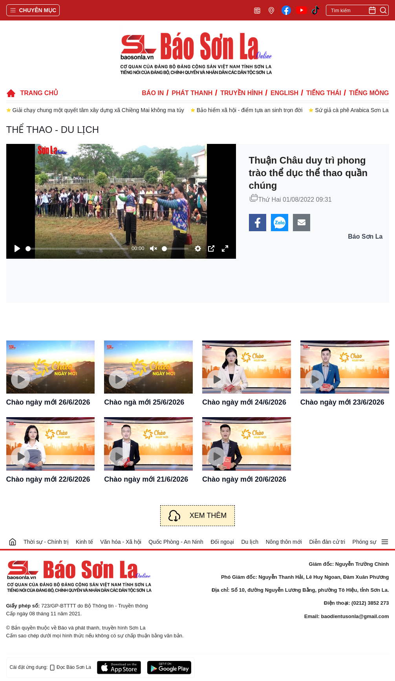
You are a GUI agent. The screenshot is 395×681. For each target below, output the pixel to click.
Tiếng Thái (323, 93)
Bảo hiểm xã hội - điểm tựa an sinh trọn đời (250, 110)
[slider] (77, 248)
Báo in (153, 93)
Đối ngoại (222, 542)
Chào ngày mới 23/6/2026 (342, 402)
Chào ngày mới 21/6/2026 (146, 479)
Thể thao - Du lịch (52, 129)
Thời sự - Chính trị (46, 542)
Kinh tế (84, 542)
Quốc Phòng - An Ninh (175, 542)
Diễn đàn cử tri (327, 542)
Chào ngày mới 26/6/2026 (48, 402)
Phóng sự (364, 542)
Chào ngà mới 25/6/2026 (144, 402)
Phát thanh (192, 93)
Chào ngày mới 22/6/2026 (48, 479)
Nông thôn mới (284, 542)
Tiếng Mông (369, 93)
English (284, 93)
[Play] (17, 248)
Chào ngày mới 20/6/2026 (244, 479)
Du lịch (249, 542)
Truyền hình (241, 93)
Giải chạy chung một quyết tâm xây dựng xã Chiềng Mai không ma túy (98, 110)
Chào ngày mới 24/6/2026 (244, 402)
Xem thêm (208, 515)
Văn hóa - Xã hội (120, 542)
